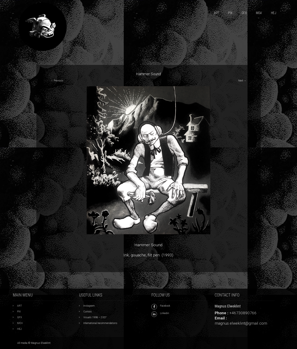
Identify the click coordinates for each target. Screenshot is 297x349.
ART (216, 13)
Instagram (89, 305)
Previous (57, 80)
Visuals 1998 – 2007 (95, 317)
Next (242, 80)
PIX (230, 13)
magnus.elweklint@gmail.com (241, 323)
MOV (259, 13)
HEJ (273, 13)
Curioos (87, 311)
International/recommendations (100, 323)
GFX (244, 13)
